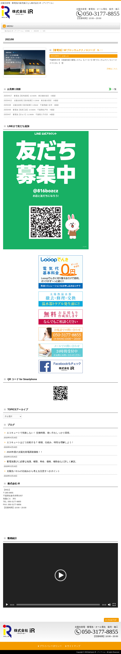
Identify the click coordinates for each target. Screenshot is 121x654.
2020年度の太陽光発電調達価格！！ (25, 452)
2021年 (36, 31)
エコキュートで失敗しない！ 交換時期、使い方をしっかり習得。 (39, 432)
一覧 (114, 89)
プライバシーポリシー (51, 646)
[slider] (58, 604)
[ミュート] (109, 604)
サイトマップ (73, 646)
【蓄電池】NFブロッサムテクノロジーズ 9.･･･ (77, 50)
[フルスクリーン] (114, 604)
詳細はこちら (112, 69)
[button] (60, 575)
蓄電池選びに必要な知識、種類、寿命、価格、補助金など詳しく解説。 (42, 461)
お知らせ (65, 56)
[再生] (6, 604)
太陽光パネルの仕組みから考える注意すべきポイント (33, 471)
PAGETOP (112, 620)
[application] (60, 575)
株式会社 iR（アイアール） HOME (17, 31)
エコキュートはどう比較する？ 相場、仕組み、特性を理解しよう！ (40, 442)
